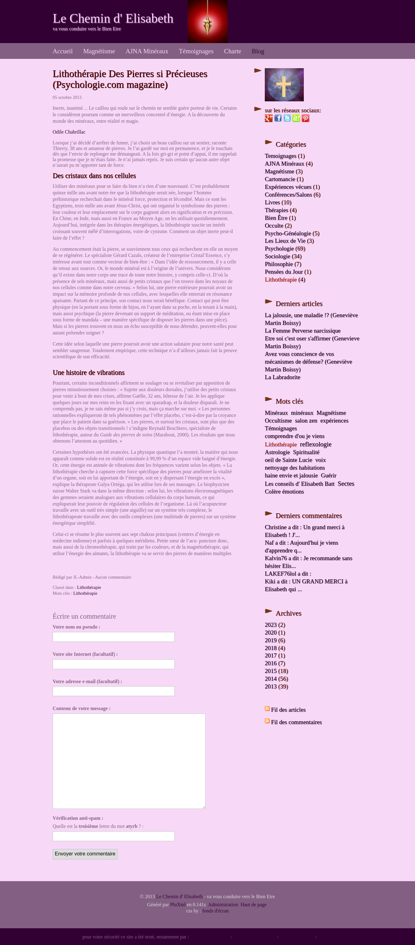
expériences (334, 420)
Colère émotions (284, 491)
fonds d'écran (215, 910)
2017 (271, 655)
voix (320, 460)
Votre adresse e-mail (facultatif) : (87, 681)
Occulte (274, 225)
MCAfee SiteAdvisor (255, 936)
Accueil (63, 51)
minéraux (302, 412)
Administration (223, 904)
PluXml (178, 904)
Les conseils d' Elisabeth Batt (299, 483)
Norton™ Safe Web (209, 936)
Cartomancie (280, 179)
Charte (232, 51)
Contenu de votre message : (82, 708)
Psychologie (279, 248)
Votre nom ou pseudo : (76, 626)
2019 (271, 640)
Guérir (328, 475)
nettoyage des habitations (295, 467)
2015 (271, 671)
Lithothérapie (89, 587)
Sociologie (277, 256)
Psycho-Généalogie (288, 233)
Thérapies (276, 210)
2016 (271, 663)
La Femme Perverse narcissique (303, 330)
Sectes (346, 483)
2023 (271, 624)
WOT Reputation (297, 936)
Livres (272, 202)
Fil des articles (288, 709)
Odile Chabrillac (69, 132)
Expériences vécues (288, 186)
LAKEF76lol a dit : (288, 573)
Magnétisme (99, 51)
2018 (271, 648)
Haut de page (254, 904)
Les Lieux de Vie (285, 240)
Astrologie (277, 452)
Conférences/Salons (288, 194)
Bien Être (276, 217)
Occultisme (278, 420)
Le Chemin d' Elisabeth (113, 18)
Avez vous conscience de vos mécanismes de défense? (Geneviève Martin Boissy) (308, 362)
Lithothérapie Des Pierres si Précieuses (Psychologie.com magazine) (130, 79)
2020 (271, 632)
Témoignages (196, 51)
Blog (258, 51)
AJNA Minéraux (146, 51)
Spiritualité (306, 452)
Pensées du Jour (284, 271)
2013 (271, 686)
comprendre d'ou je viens (295, 436)
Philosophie (279, 264)
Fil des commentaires (296, 722)
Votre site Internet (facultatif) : (85, 654)
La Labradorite (282, 377)
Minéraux (276, 412)
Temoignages (280, 155)
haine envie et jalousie (291, 475)
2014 (271, 678)
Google (325, 936)
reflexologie (315, 444)
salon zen (306, 420)
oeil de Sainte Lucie (288, 460)
